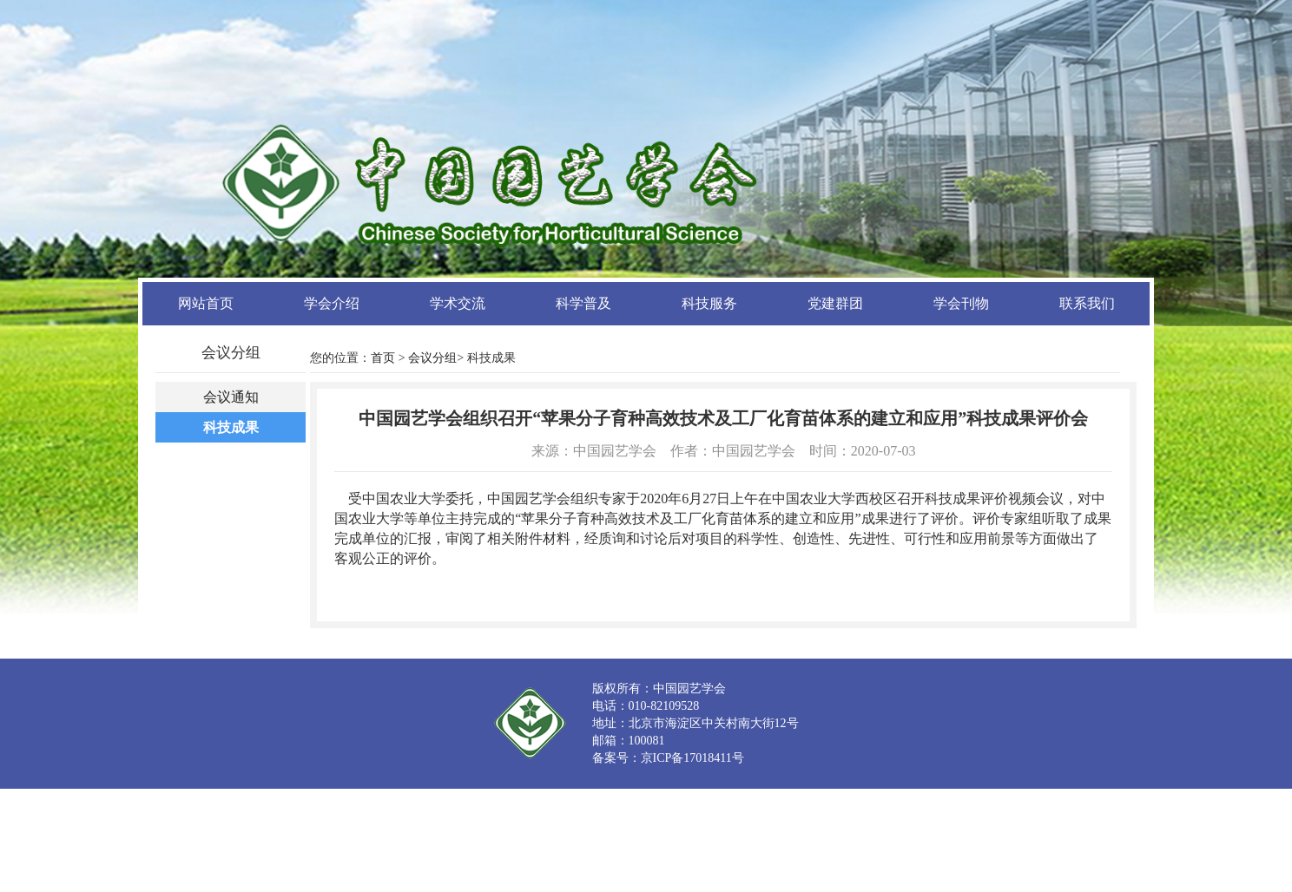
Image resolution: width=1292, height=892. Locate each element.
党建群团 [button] (835, 303)
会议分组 (432, 357)
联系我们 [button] (1087, 303)
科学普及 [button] (583, 303)
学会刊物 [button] (961, 303)
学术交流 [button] (457, 303)
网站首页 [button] (206, 303)
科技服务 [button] (709, 303)
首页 (383, 357)
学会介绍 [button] (331, 303)
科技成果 (231, 427)
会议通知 (231, 397)
